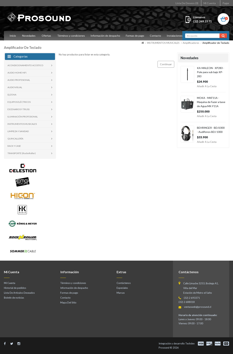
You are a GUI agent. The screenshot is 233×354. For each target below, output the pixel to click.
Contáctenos (124, 282)
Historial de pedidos (15, 287)
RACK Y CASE (14, 145)
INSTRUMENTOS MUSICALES (163, 42)
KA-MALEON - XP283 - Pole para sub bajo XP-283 (210, 72)
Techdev (190, 343)
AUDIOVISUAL (15, 87)
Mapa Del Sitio (68, 302)
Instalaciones (177, 35)
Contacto (157, 35)
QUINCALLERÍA (15, 138)
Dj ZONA (12, 94)
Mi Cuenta (210, 3)
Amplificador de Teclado (215, 42)
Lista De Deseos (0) (187, 3)
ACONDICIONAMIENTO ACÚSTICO (25, 65)
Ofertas (46, 35)
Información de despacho (106, 35)
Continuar (166, 64)
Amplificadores (191, 42)
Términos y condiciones (71, 35)
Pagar (225, 3)
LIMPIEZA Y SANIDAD (18, 131)
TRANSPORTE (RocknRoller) (22, 153)
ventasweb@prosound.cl (197, 306)
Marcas (121, 292)
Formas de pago (136, 35)
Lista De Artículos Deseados (19, 292)
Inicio (13, 35)
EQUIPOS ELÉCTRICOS (19, 102)
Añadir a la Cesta (206, 86)
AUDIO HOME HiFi (17, 72)
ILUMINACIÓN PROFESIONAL (23, 116)
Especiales (122, 287)
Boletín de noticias (14, 297)
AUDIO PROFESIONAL (19, 80)
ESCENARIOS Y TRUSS (18, 109)
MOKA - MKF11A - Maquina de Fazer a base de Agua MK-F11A (211, 102)
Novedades (28, 35)
